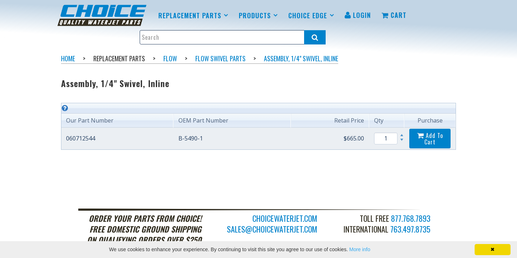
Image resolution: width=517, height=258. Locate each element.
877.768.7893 (410, 218)
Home (68, 58)
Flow (170, 58)
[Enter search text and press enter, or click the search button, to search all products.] (233, 37)
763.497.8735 (410, 229)
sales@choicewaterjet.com (272, 229)
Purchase (430, 120)
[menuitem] (103, 15)
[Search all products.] (315, 37)
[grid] (258, 126)
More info (359, 249)
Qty (378, 120)
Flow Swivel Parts (220, 58)
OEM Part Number (203, 120)
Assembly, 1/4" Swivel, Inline (301, 58)
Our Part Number (89, 120)
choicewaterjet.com (284, 218)
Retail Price (349, 120)
